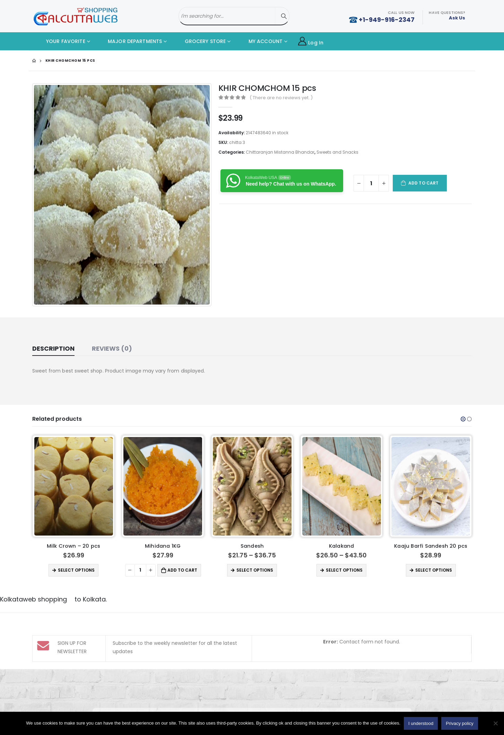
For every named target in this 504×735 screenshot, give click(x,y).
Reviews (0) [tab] (112, 348)
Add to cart (423, 183)
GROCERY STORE (200, 41)
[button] (463, 419)
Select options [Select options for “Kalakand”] (344, 570)
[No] (495, 723)
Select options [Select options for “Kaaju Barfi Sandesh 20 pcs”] (433, 570)
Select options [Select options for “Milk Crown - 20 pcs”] (76, 570)
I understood (420, 723)
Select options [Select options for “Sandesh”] (254, 570)
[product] (73, 486)
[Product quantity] (371, 183)
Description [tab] (53, 348)
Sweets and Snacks (337, 152)
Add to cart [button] (182, 570)
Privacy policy (459, 723)
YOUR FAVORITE (60, 41)
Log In (310, 41)
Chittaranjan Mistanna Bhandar (280, 152)
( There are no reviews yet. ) (281, 97)
